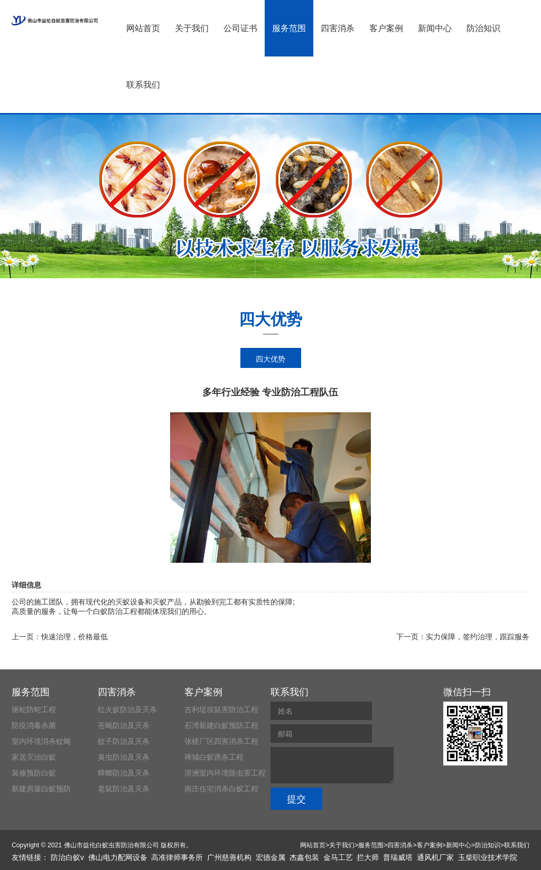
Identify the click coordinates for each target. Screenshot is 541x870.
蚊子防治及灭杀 (124, 741)
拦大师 (368, 857)
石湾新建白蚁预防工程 (221, 725)
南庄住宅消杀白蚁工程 (221, 788)
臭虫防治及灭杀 (124, 757)
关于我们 (192, 28)
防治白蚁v (67, 857)
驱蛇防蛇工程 (34, 709)
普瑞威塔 (398, 857)
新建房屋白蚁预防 (41, 788)
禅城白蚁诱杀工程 (214, 757)
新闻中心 (435, 28)
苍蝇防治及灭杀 (124, 725)
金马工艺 (338, 857)
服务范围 (289, 28)
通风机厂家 (435, 857)
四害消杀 (338, 28)
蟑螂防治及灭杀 (124, 773)
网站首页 (143, 28)
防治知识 (483, 28)
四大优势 (270, 359)
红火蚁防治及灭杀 (127, 709)
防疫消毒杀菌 (34, 725)
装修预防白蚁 (34, 773)
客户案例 (386, 28)
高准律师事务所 (177, 857)
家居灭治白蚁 (34, 757)
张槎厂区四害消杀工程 (221, 741)
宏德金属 (270, 857)
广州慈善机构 (229, 857)
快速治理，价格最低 (74, 636)
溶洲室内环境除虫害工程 (225, 773)
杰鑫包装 (304, 857)
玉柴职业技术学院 (487, 857)
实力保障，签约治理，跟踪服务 (477, 636)
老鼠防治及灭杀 (124, 788)
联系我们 (143, 84)
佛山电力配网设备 (117, 857)
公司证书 (240, 28)
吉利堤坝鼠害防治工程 (221, 709)
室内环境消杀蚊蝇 (41, 741)
